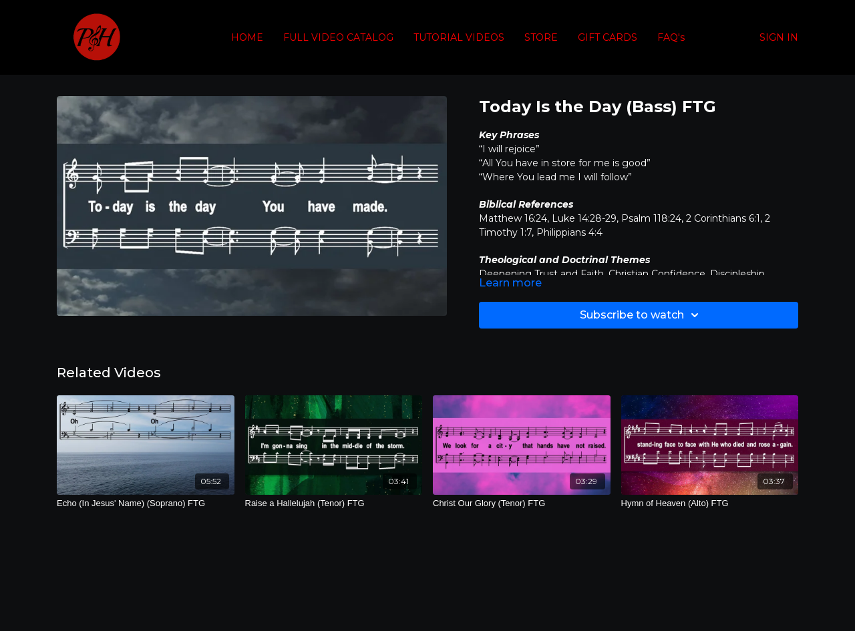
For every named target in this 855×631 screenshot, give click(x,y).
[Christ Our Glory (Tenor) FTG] (522, 503)
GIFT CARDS (607, 37)
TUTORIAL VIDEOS (458, 37)
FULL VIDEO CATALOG (338, 37)
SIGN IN (778, 37)
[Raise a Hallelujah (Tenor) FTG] (334, 503)
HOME (247, 37)
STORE (541, 37)
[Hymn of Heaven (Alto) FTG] (710, 503)
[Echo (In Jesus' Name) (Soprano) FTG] (145, 503)
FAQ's (671, 37)
